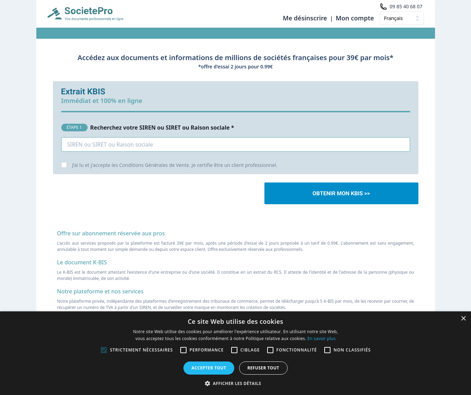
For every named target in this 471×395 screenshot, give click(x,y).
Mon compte (355, 18)
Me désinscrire (305, 18)
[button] (235, 383)
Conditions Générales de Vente (154, 165)
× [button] (463, 318)
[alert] (235, 353)
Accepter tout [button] (208, 368)
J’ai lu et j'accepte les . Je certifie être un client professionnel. (175, 165)
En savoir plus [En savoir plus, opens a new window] (321, 338)
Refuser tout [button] (263, 368)
